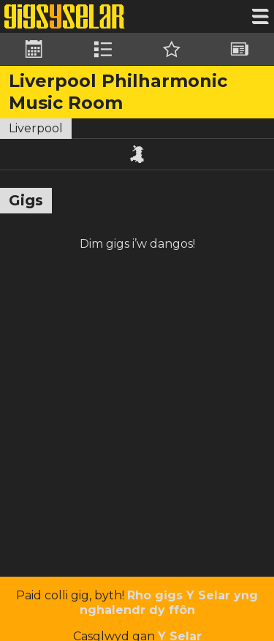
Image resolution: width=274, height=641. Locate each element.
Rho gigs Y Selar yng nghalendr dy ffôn (169, 602)
